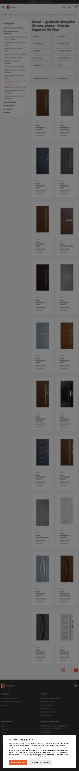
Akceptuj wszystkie (18, 763)
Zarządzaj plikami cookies (40, 763)
